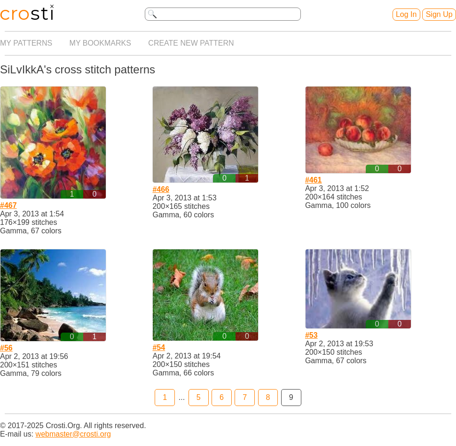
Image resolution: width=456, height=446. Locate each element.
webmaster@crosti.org (73, 434)
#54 (158, 347)
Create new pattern (191, 43)
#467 (8, 205)
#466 (160, 189)
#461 (313, 180)
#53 (311, 335)
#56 (6, 348)
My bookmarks (100, 43)
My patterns (26, 43)
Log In (406, 14)
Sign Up (439, 14)
